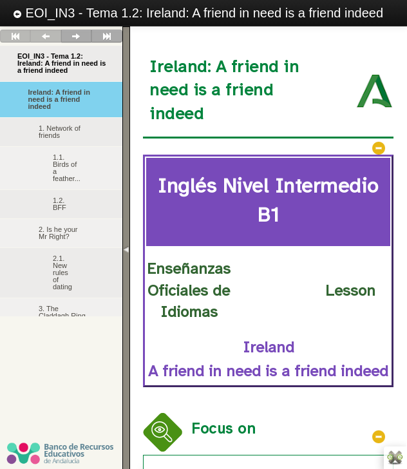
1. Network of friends (59, 131)
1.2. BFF (59, 203)
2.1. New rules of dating (62, 272)
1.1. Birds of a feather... (66, 167)
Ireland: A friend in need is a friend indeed (59, 99)
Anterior (45, 36)
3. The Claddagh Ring (62, 312)
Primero (15, 36)
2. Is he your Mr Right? (58, 232)
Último (106, 36)
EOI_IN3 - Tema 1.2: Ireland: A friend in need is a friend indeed (198, 13)
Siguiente (75, 36)
